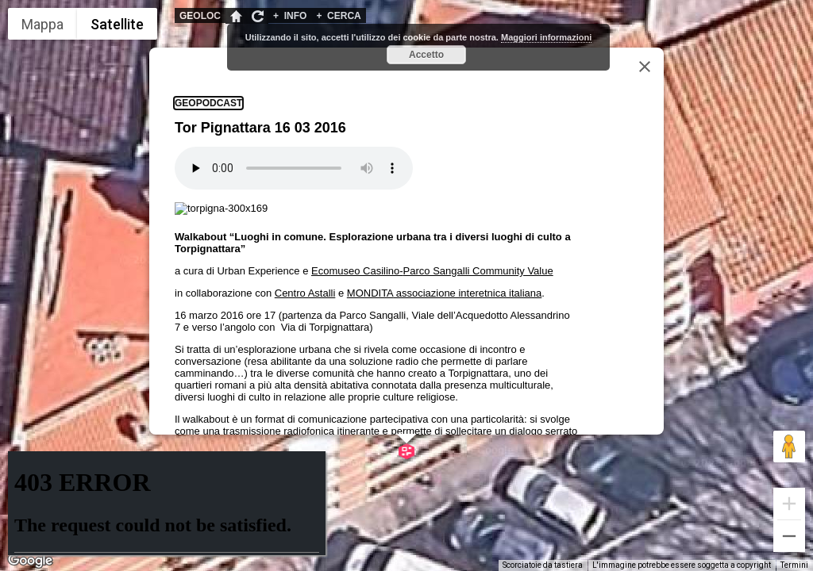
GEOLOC (200, 15)
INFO (289, 15)
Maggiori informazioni (546, 37)
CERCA (338, 15)
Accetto (426, 54)
